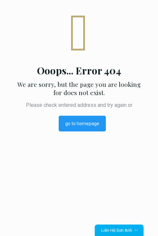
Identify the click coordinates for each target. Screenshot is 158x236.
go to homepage (82, 123)
